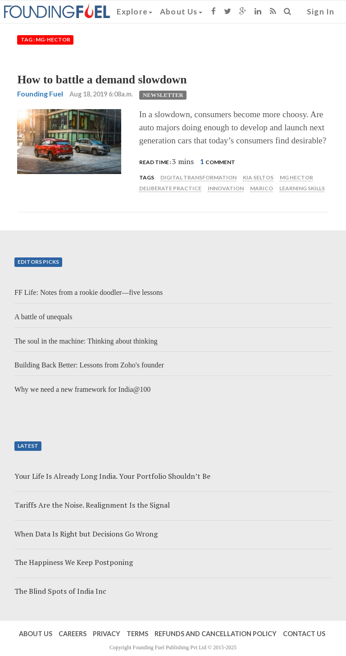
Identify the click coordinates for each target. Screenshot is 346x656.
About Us (181, 11)
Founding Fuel (40, 93)
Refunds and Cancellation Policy (216, 634)
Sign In (320, 11)
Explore (134, 11)
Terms (137, 634)
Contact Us (304, 634)
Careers (72, 634)
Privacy (106, 634)
